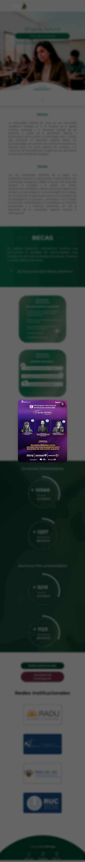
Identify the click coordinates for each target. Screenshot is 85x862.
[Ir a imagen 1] (41, 459)
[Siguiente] (62, 431)
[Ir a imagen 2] (44, 459)
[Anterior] (22, 431)
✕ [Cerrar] (62, 404)
